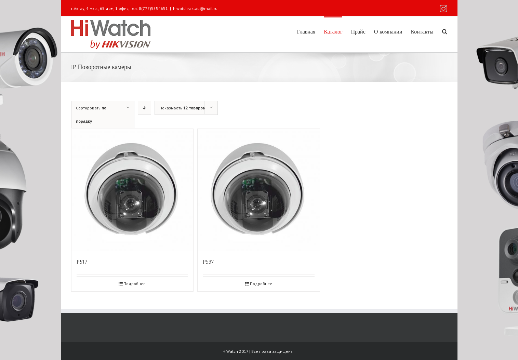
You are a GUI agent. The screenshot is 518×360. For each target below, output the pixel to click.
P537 (208, 261)
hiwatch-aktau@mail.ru (195, 8)
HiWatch (231, 351)
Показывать (182, 107)
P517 (82, 261)
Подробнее (134, 283)
